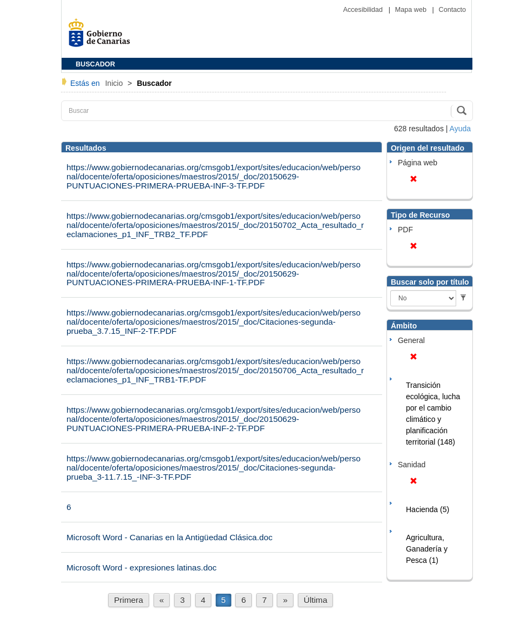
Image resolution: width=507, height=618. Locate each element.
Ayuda (460, 128)
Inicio (115, 83)
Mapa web (412, 10)
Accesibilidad (364, 10)
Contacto (452, 10)
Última (316, 599)
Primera (128, 599)
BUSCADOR (95, 64)
